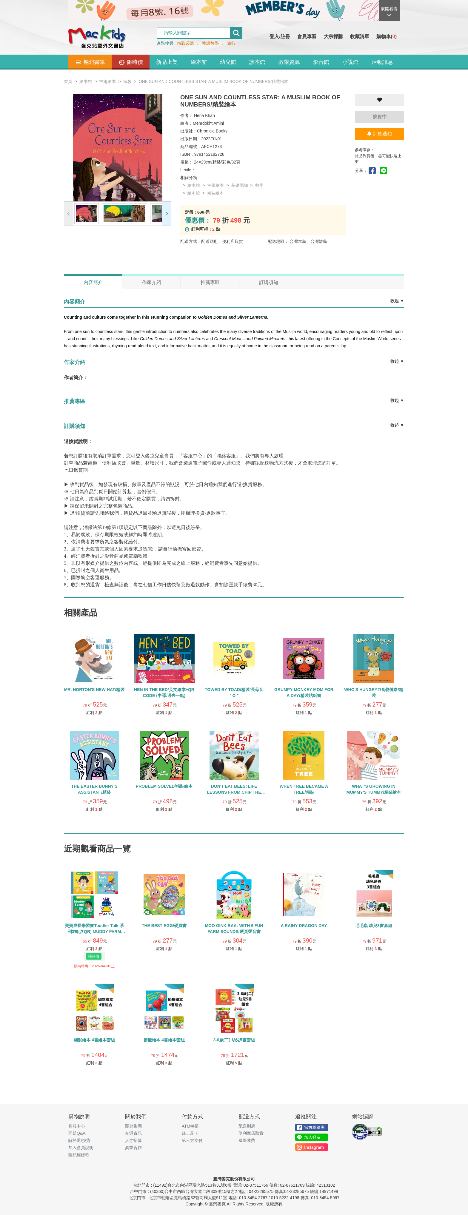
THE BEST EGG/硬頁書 (164, 925)
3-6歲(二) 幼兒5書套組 (234, 1039)
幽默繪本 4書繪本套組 (94, 1039)
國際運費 (246, 1140)
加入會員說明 (80, 1147)
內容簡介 (93, 282)
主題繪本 (107, 81)
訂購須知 (268, 282)
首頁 (68, 81)
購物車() (386, 36)
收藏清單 (359, 36)
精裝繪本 (215, 193)
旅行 (231, 43)
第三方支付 (192, 1140)
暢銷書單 (90, 62)
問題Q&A (77, 1133)
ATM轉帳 (190, 1126)
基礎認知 (239, 185)
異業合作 (133, 1147)
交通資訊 (133, 1133)
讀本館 (257, 62)
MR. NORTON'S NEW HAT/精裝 (94, 689)
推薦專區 (210, 282)
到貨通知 (379, 133)
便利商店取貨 (251, 1133)
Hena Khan (204, 115)
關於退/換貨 (79, 1140)
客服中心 (76, 1126)
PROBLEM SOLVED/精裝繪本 (164, 786)
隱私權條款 (78, 1154)
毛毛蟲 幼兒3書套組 (373, 925)
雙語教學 (210, 43)
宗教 (127, 81)
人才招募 (133, 1140)
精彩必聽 (185, 43)
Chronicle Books (212, 131)
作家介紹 (151, 282)
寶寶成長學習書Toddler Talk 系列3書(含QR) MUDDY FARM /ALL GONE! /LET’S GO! (94, 931)
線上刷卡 (190, 1133)
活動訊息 (382, 62)
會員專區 (306, 36)
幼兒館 (228, 62)
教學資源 (289, 62)
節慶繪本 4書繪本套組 (164, 1039)
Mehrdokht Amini (208, 123)
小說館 (350, 62)
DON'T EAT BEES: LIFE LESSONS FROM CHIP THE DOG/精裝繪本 (234, 792)
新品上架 (167, 62)
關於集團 (133, 1126)
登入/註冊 (280, 36)
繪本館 (199, 62)
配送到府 (246, 1126)
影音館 (321, 62)
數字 (259, 185)
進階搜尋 (165, 43)
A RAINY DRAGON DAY (304, 925)
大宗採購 (333, 36)
